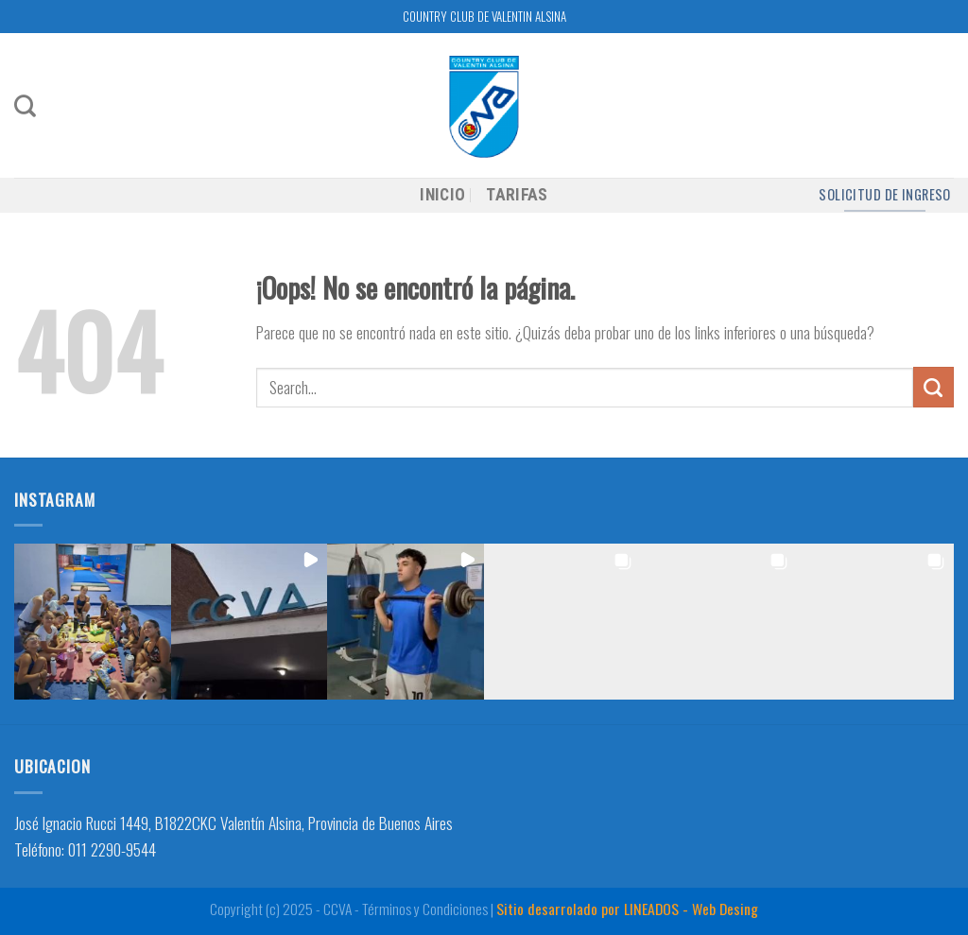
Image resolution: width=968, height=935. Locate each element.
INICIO (442, 194)
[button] (92, 622)
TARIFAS (516, 194)
